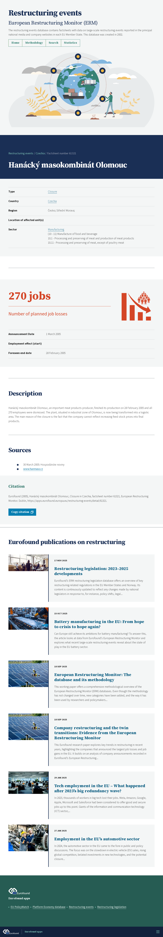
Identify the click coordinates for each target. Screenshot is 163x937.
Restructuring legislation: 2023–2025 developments (91, 571)
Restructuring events (20, 153)
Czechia (40, 153)
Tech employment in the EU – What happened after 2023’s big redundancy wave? (99, 788)
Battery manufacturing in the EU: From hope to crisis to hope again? (99, 624)
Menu (157, 931)
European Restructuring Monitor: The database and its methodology (92, 677)
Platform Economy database (50, 907)
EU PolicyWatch (20, 907)
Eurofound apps (19, 898)
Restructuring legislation (113, 907)
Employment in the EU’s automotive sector (97, 839)
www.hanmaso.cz (33, 469)
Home (15, 43)
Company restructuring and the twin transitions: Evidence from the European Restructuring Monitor (95, 733)
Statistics (70, 43)
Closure (52, 191)
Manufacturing (56, 229)
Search (53, 43)
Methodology (34, 43)
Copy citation (20, 512)
